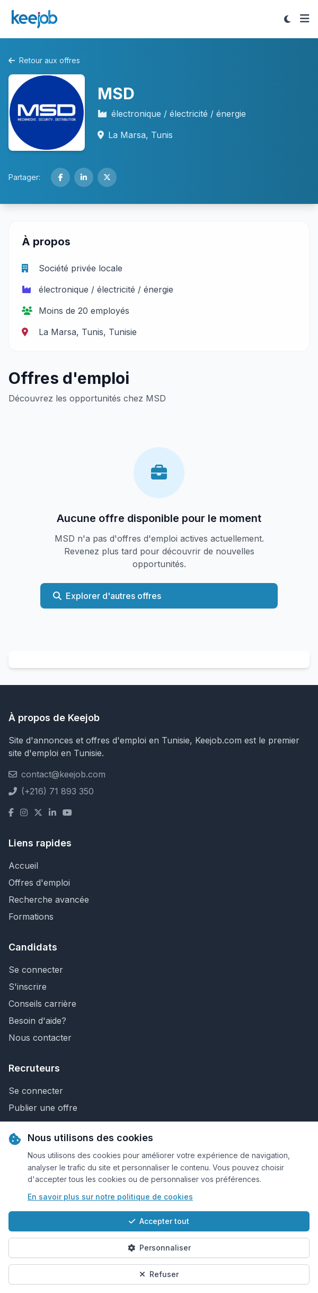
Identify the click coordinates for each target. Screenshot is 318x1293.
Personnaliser (159, 1247)
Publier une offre (42, 1107)
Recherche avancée (48, 899)
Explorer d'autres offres (107, 595)
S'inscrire (27, 986)
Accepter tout (159, 1221)
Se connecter (35, 969)
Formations (31, 916)
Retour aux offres (44, 60)
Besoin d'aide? (37, 1020)
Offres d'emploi (39, 882)
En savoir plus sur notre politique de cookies (110, 1196)
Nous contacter (40, 1037)
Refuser (159, 1274)
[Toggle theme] (287, 19)
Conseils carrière (42, 1003)
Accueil (23, 865)
